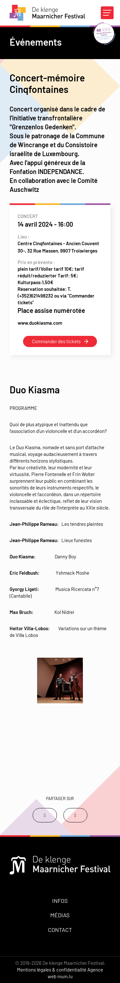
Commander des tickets (56, 341)
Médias (60, 915)
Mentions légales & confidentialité (51, 969)
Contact (60, 929)
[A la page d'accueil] (47, 13)
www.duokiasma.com (40, 323)
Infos (60, 900)
